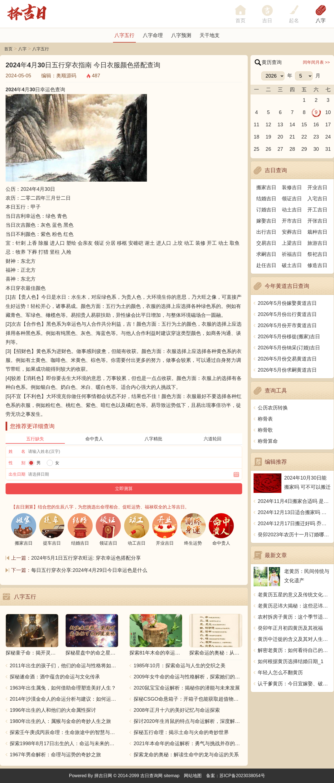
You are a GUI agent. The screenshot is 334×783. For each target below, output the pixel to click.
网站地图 (193, 775)
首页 (8, 48)
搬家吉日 (266, 187)
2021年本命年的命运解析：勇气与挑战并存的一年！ (188, 743)
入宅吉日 (317, 198)
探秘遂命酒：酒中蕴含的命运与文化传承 (55, 677)
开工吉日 (317, 210)
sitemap (172, 775)
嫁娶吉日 (266, 221)
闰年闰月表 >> (316, 62)
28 (292, 149)
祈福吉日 (292, 254)
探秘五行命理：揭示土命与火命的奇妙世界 (181, 732)
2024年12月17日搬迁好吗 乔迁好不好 (294, 523)
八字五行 (124, 35)
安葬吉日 (292, 232)
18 (256, 137)
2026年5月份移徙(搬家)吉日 (289, 336)
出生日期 (17, 474)
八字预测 (181, 35)
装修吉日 (292, 187)
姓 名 (17, 451)
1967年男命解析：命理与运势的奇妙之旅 (55, 754)
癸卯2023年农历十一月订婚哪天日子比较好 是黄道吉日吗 (294, 534)
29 (304, 149)
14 (292, 124)
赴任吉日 (266, 265)
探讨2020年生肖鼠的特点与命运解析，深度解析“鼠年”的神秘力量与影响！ (188, 721)
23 (316, 137)
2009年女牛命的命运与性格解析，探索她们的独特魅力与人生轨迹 (188, 677)
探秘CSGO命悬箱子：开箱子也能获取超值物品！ (188, 699)
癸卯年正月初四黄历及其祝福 (290, 628)
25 (256, 149)
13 (280, 124)
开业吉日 (317, 187)
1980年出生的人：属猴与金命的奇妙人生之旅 (60, 721)
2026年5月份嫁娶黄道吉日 (287, 303)
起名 (294, 20)
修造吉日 (317, 265)
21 (292, 137)
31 (328, 149)
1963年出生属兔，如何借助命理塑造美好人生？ (63, 688)
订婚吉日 (266, 210)
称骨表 (265, 419)
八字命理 (153, 35)
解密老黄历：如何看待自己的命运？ (294, 650)
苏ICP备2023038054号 (242, 775)
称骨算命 (268, 441)
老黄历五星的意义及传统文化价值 (294, 594)
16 (316, 124)
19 (268, 137)
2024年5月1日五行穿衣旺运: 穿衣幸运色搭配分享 (86, 558)
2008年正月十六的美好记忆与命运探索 (177, 710)
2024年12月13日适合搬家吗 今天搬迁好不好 (294, 512)
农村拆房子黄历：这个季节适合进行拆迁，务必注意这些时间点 (294, 617)
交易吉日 (266, 243)
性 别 (17, 462)
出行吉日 (266, 232)
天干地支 (210, 35)
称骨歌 (265, 430)
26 (268, 149)
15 (304, 124)
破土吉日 (292, 265)
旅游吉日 (317, 243)
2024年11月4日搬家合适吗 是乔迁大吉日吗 (294, 501)
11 (256, 124)
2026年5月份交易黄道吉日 (287, 359)
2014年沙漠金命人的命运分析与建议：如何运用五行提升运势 (64, 699)
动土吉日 (292, 210)
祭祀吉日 (317, 254)
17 (328, 124)
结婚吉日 (266, 198)
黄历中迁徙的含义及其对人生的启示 (294, 639)
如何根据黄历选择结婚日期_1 (290, 661)
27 (280, 149)
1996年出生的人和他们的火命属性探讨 (53, 710)
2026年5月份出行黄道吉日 (287, 314)
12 (268, 124)
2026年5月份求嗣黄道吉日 (287, 370)
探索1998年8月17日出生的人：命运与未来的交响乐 (64, 743)
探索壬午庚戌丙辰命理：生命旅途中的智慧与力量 (64, 732)
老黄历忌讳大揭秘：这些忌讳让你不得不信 (294, 606)
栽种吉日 (317, 232)
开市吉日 (292, 221)
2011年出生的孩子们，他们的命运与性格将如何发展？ (64, 665)
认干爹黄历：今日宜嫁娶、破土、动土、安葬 (294, 683)
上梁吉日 (292, 243)
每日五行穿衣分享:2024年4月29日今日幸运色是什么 (89, 570)
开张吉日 (317, 221)
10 (328, 112)
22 (304, 137)
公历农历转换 (273, 408)
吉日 (267, 20)
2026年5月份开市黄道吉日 (287, 325)
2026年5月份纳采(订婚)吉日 (289, 347)
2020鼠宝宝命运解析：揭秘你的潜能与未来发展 (187, 688)
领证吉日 (292, 198)
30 (316, 149)
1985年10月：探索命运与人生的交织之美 (179, 665)
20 (280, 137)
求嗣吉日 (266, 254)
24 (328, 137)
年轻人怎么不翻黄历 (280, 672)
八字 (321, 20)
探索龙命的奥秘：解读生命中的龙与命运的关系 (186, 754)
